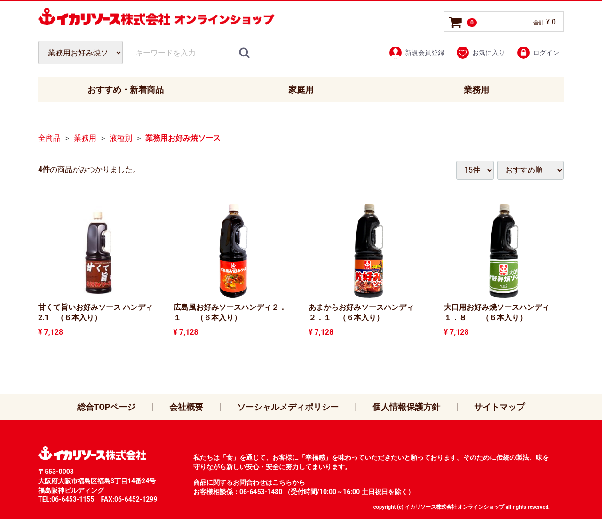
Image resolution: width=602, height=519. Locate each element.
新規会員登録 (416, 53)
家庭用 (301, 89)
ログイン (537, 53)
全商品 (49, 138)
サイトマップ (499, 407)
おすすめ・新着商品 (125, 89)
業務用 (476, 89)
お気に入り (480, 53)
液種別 (121, 138)
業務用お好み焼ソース (183, 138)
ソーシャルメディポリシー (288, 407)
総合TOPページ (106, 407)
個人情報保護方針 (406, 407)
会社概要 (186, 407)
